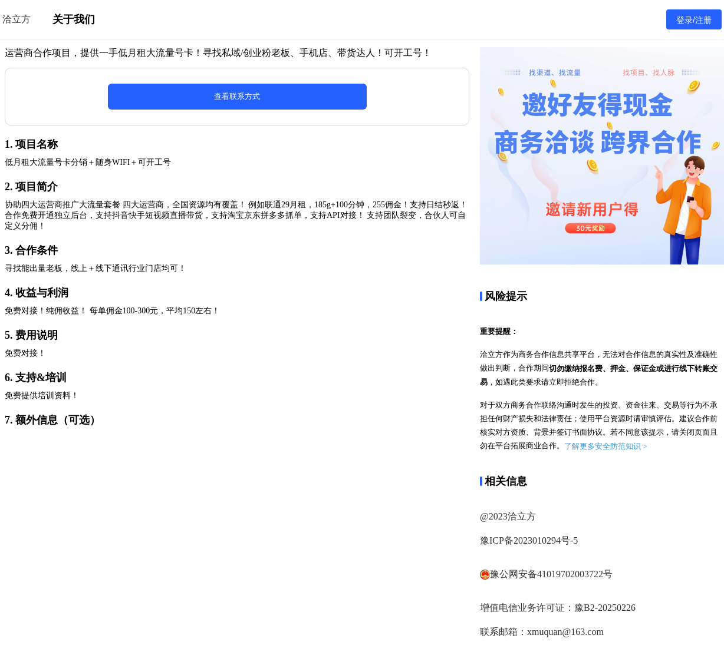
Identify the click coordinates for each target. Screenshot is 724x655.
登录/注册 (694, 20)
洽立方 (16, 19)
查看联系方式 (237, 96)
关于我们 (73, 19)
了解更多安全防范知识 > (605, 446)
